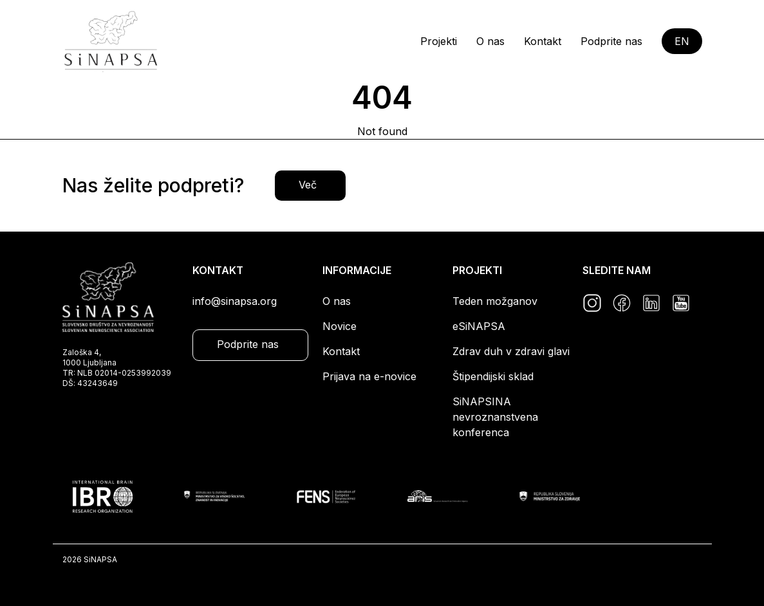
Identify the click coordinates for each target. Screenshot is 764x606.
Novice (339, 326)
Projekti (438, 41)
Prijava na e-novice (369, 376)
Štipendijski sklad (493, 376)
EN (682, 41)
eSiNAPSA (478, 326)
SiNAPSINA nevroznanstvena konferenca (495, 417)
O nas (490, 41)
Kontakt (542, 41)
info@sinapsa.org (234, 301)
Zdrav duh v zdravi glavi (511, 351)
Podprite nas (611, 41)
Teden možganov (494, 301)
